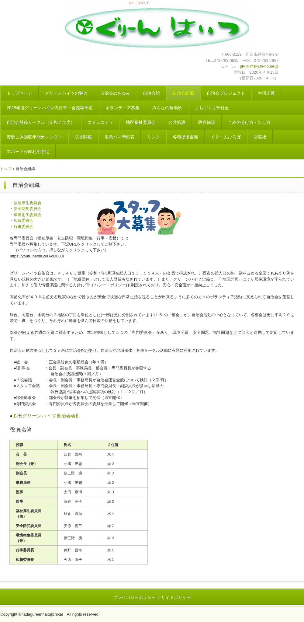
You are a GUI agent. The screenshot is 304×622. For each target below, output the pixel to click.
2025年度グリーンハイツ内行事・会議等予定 (50, 107)
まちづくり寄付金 (212, 107)
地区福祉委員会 (141, 122)
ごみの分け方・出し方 (249, 122)
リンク (153, 137)
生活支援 (266, 93)
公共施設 (176, 122)
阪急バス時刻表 (119, 137)
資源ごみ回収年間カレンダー (34, 137)
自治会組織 (183, 93)
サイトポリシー (176, 597)
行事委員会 (23, 226)
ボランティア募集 (122, 107)
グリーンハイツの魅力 (66, 93)
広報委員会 (23, 220)
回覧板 (260, 137)
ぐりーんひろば (226, 137)
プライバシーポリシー (134, 597)
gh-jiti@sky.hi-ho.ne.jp (259, 66)
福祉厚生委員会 (27, 203)
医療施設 (206, 122)
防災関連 (83, 137)
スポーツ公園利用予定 (28, 151)
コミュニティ (100, 122)
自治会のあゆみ (115, 93)
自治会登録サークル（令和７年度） (41, 122)
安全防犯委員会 (27, 208)
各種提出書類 (185, 137)
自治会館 (151, 93)
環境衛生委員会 (27, 214)
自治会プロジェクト (226, 93)
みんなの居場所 (167, 107)
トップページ (19, 93)
